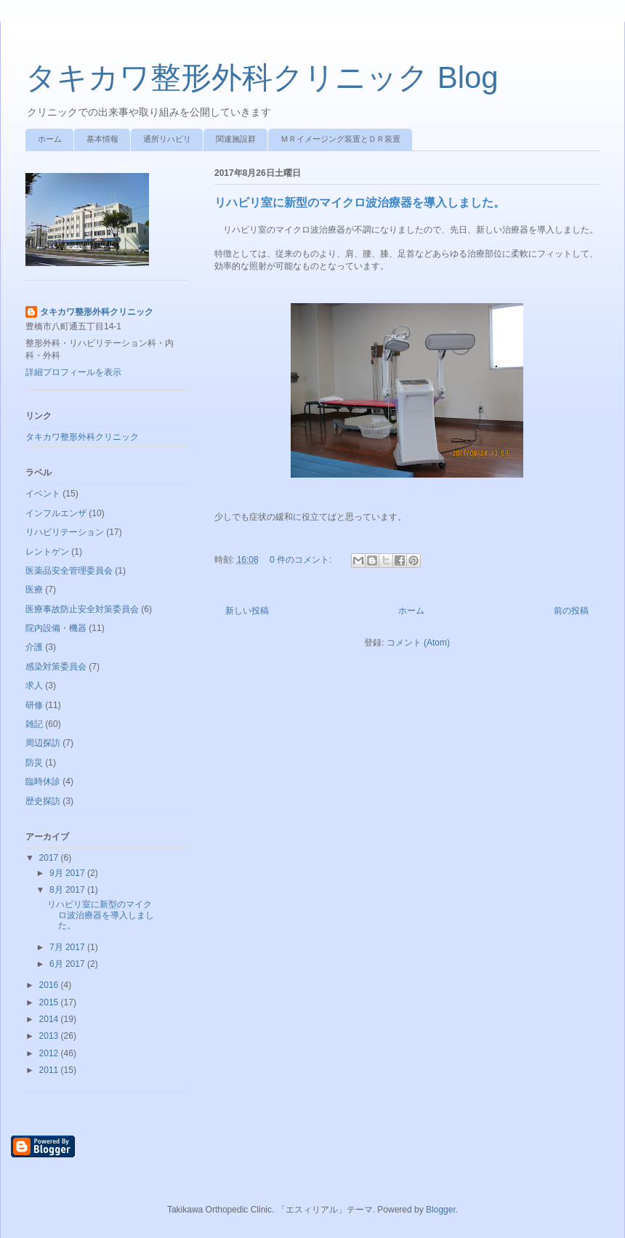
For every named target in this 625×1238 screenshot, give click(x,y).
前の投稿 (571, 611)
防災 (34, 762)
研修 (34, 705)
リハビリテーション (64, 532)
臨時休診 (42, 781)
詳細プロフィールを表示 (73, 372)
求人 (34, 685)
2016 (50, 985)
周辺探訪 (42, 743)
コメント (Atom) (418, 643)
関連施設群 (236, 138)
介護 (34, 647)
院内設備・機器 (55, 628)
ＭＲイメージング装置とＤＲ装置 (340, 138)
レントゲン (47, 552)
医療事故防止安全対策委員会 (82, 609)
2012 (50, 1053)
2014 (50, 1019)
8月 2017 (68, 890)
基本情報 (102, 138)
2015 (50, 1002)
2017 (50, 858)
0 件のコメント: (302, 560)
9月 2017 (68, 873)
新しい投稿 (247, 611)
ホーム (50, 138)
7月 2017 (68, 947)
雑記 (34, 724)
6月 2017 (68, 964)
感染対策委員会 (55, 667)
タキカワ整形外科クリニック (96, 312)
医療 (34, 589)
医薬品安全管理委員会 (69, 571)
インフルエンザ (55, 513)
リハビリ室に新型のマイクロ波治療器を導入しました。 (359, 202)
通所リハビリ (167, 138)
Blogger (441, 1210)
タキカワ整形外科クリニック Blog (262, 77)
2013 (50, 1036)
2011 (50, 1070)
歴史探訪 (42, 801)
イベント (42, 494)
